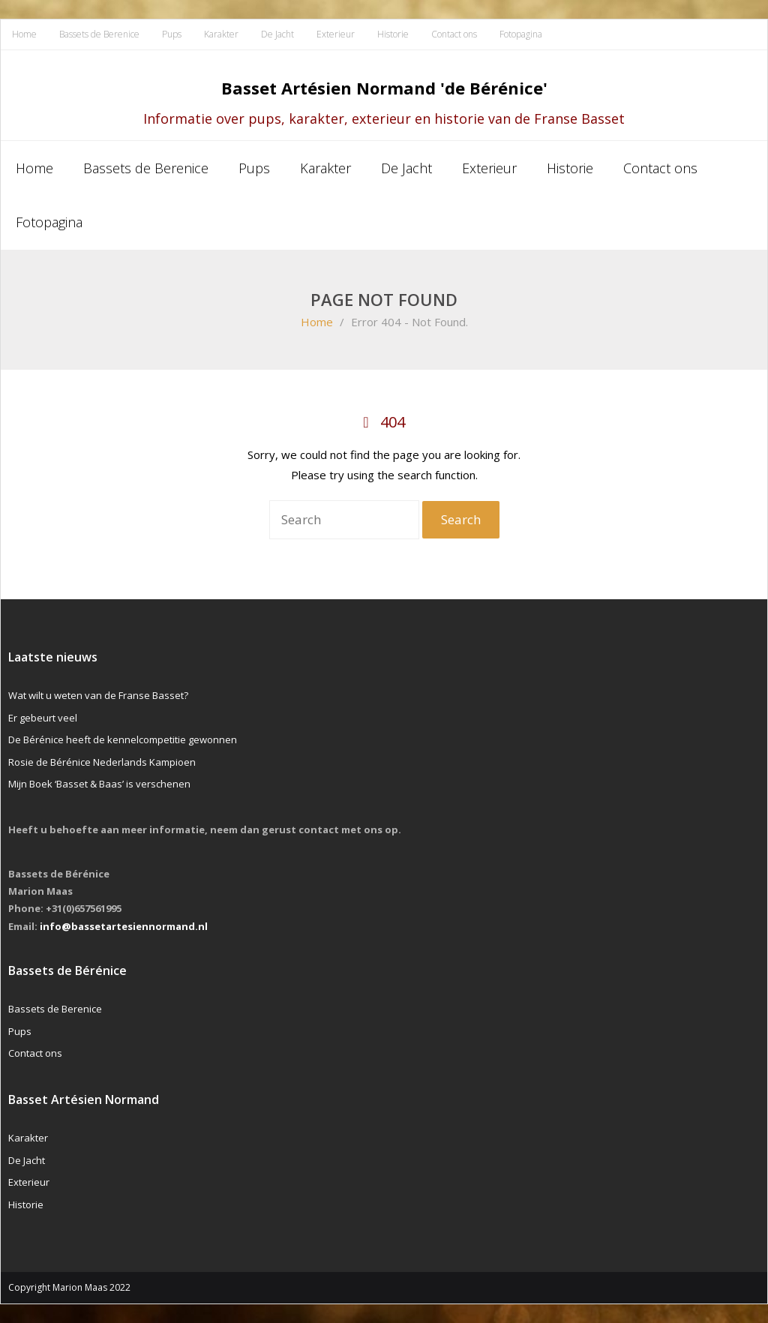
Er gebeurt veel (42, 717)
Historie (393, 34)
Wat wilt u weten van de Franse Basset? (98, 695)
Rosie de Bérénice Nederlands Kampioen (102, 762)
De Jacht (277, 34)
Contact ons (454, 34)
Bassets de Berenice (99, 34)
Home (24, 34)
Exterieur (335, 34)
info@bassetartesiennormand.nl (124, 926)
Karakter (221, 34)
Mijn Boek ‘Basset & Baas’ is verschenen (99, 783)
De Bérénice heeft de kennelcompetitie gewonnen (122, 739)
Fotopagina (521, 34)
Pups (172, 34)
